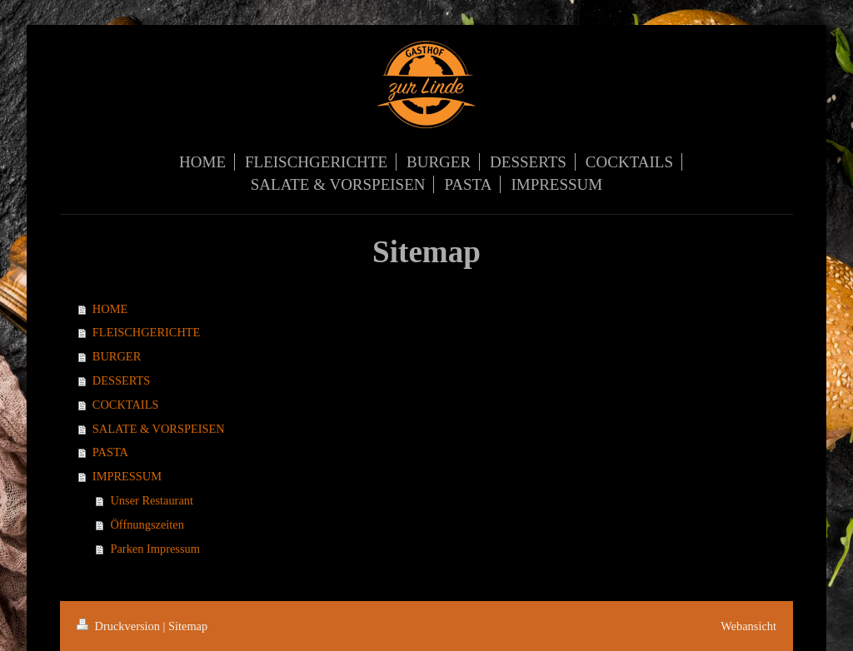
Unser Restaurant (151, 500)
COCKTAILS (125, 404)
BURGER (116, 356)
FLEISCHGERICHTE (146, 332)
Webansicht (748, 626)
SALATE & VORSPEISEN (158, 428)
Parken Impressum (155, 548)
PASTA (110, 452)
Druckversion (120, 626)
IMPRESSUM (127, 476)
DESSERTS (121, 380)
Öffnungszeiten (146, 524)
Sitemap (187, 626)
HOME (109, 309)
